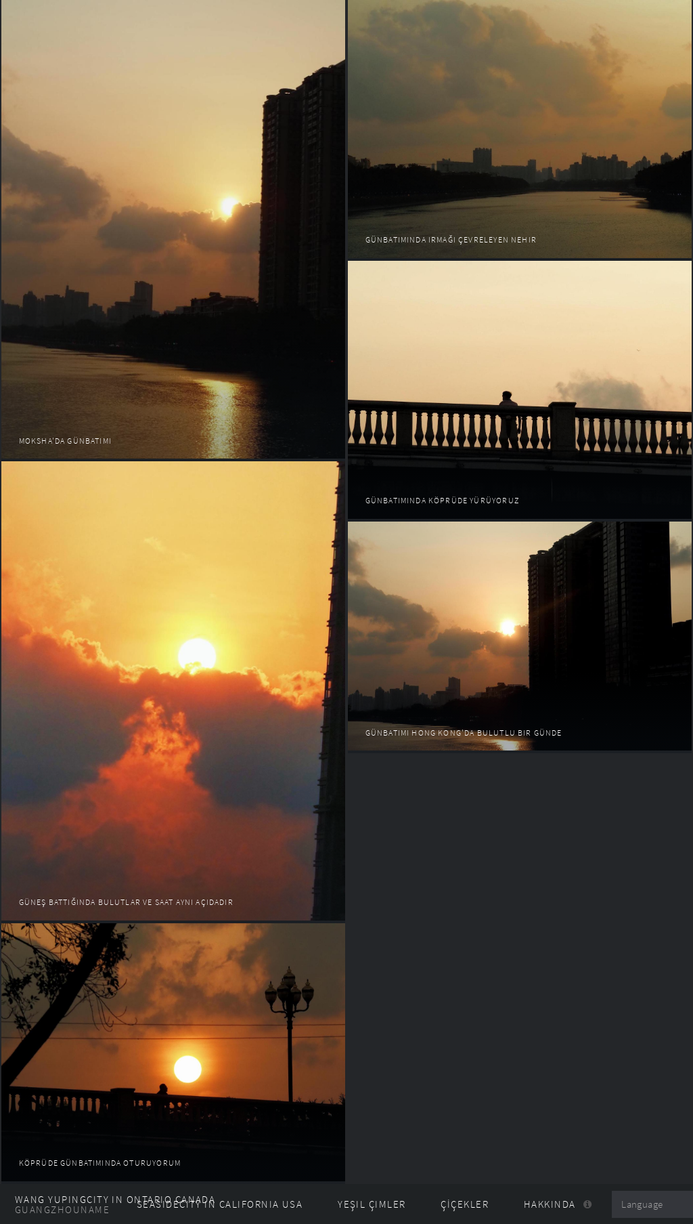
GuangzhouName (62, 1210)
